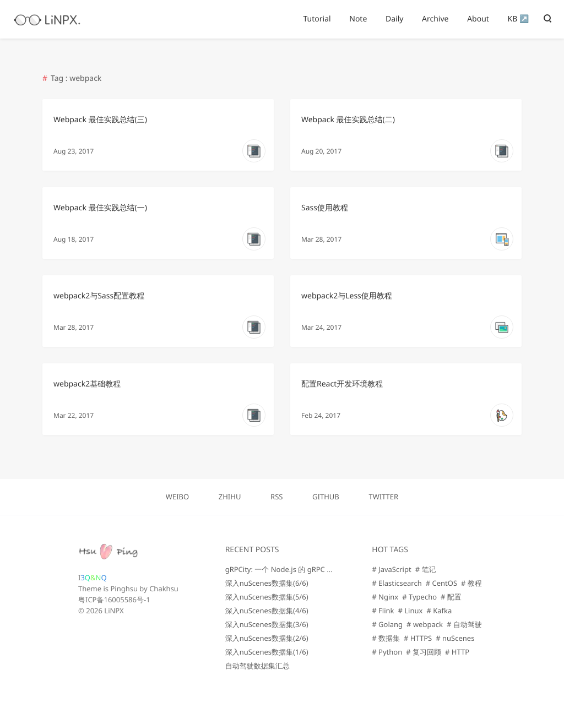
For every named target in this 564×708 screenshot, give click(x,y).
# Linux (410, 611)
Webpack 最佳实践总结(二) (348, 120)
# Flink (383, 611)
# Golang (387, 624)
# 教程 (471, 583)
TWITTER (383, 497)
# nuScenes (455, 638)
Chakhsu (163, 588)
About (478, 19)
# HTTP (457, 652)
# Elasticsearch (396, 583)
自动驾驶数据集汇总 (257, 666)
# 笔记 (425, 569)
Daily (394, 19)
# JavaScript (391, 569)
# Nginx (385, 597)
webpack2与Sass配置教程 (98, 296)
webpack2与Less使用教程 (346, 296)
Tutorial (316, 19)
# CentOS (441, 583)
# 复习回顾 (423, 652)
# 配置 (451, 597)
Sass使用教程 (324, 208)
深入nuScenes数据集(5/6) (266, 597)
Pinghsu (124, 588)
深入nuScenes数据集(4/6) (266, 611)
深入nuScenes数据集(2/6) (266, 638)
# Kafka (439, 611)
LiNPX (113, 611)
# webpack (424, 624)
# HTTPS (418, 638)
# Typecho (419, 597)
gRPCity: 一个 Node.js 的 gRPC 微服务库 (290, 569)
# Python (387, 652)
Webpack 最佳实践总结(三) (100, 120)
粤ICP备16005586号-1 (114, 599)
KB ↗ (518, 19)
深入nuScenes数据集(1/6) (266, 652)
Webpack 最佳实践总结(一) (100, 208)
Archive (435, 19)
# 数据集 (386, 638)
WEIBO (177, 497)
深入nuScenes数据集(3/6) (266, 624)
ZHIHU (230, 497)
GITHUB (325, 497)
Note (358, 19)
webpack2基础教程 (87, 384)
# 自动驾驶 (464, 624)
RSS (276, 497)
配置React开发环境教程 (342, 384)
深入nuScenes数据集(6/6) (266, 583)
